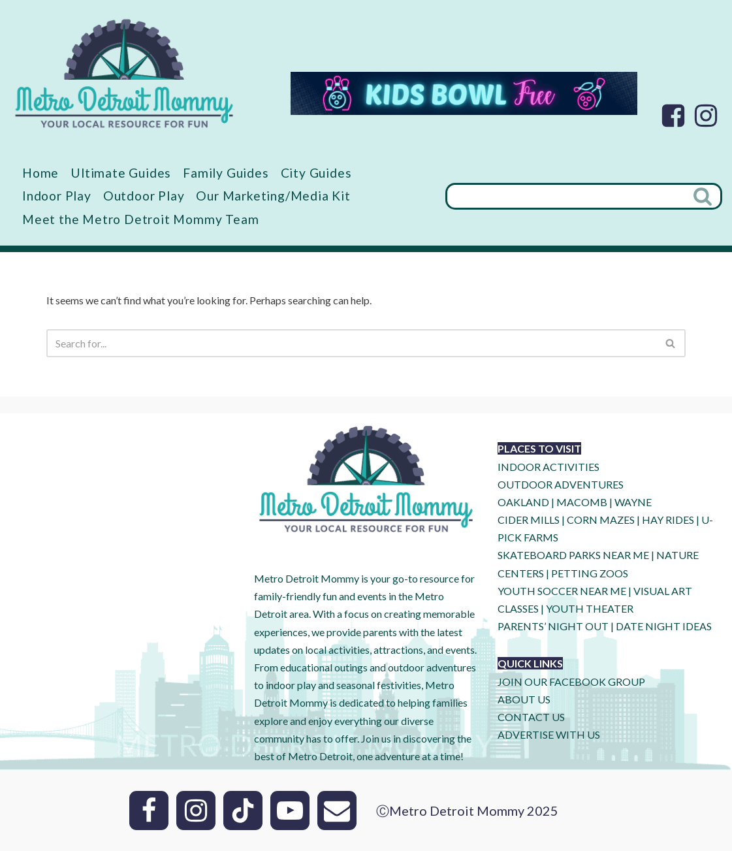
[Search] (565, 196)
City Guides (316, 172)
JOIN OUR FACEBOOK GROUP (571, 681)
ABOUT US (524, 699)
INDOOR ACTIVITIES (548, 466)
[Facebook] (673, 115)
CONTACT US (531, 717)
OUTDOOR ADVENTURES (561, 484)
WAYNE (633, 502)
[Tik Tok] (243, 810)
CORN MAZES (601, 519)
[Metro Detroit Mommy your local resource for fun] (124, 73)
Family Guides (225, 172)
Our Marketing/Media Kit (273, 195)
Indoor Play (56, 195)
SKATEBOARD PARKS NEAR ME (574, 555)
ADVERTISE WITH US (549, 734)
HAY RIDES (668, 519)
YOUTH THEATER (589, 608)
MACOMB (581, 502)
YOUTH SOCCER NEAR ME (562, 591)
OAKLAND (523, 502)
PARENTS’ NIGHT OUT (553, 626)
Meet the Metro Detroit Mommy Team (140, 219)
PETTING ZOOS (589, 573)
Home (40, 172)
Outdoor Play (144, 195)
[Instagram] (706, 115)
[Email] (337, 810)
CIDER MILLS (529, 519)
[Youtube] (290, 810)
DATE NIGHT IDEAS (664, 626)
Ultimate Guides (121, 172)
